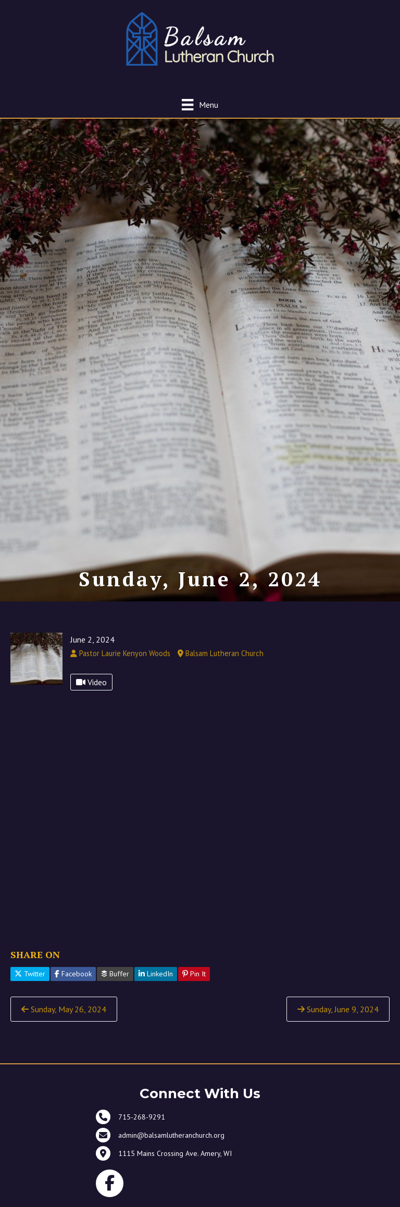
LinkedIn (156, 973)
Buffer (115, 973)
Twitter (30, 973)
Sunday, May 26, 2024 (63, 1009)
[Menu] (199, 104)
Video (91, 682)
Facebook (73, 973)
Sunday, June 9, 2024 (338, 1009)
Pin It (194, 973)
